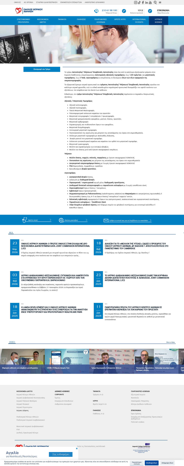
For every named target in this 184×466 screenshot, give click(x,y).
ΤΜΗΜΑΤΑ (62, 19)
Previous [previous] (4, 361)
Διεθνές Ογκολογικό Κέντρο (27, 433)
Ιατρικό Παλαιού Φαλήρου (27, 401)
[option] (22, 361)
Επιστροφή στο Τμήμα (42, 69)
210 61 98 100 (109, 10)
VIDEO (12, 342)
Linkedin (146, 2)
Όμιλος (57, 398)
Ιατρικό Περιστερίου (24, 407)
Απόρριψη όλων (167, 463)
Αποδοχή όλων (151, 463)
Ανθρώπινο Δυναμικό (63, 404)
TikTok (139, 2)
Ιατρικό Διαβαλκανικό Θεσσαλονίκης (31, 398)
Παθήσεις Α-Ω (98, 414)
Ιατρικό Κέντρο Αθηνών (26, 395)
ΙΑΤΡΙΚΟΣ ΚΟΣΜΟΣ (158, 20)
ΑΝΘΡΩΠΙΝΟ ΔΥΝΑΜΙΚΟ (95, 2)
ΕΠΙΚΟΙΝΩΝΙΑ (163, 10)
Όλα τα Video (170, 342)
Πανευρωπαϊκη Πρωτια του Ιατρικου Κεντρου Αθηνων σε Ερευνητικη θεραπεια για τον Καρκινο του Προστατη (133, 308)
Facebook (143, 2)
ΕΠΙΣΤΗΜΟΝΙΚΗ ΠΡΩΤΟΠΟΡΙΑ (23, 20)
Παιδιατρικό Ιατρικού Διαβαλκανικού (31, 420)
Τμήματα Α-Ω (98, 395)
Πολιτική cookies (137, 422)
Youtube (150, 2)
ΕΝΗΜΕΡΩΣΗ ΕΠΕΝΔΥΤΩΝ (71, 2)
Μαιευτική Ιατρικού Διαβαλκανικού (30, 426)
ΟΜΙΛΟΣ (17, 2)
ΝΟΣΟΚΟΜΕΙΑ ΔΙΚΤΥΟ (42, 20)
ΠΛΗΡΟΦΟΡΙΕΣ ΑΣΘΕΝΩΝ (101, 20)
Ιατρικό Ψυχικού (23, 404)
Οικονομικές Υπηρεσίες (140, 401)
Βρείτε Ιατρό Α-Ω (99, 404)
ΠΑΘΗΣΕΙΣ (81, 19)
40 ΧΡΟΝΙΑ (28, 2)
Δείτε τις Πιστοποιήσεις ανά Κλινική (91, 446)
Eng (160, 2)
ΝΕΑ (11, 232)
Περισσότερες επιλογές (136, 463)
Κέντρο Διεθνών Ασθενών (141, 404)
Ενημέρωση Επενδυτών (64, 401)
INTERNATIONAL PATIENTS (139, 20)
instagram (135, 2)
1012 (140, 10)
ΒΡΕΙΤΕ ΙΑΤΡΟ (120, 19)
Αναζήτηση (155, 2)
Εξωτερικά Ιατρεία (138, 395)
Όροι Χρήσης (136, 414)
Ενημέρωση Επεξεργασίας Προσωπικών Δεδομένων (146, 418)
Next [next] (180, 361)
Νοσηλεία (135, 398)
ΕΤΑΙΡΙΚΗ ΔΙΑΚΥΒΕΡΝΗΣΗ (46, 2)
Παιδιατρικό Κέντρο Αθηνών (28, 417)
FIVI (18, 430)
